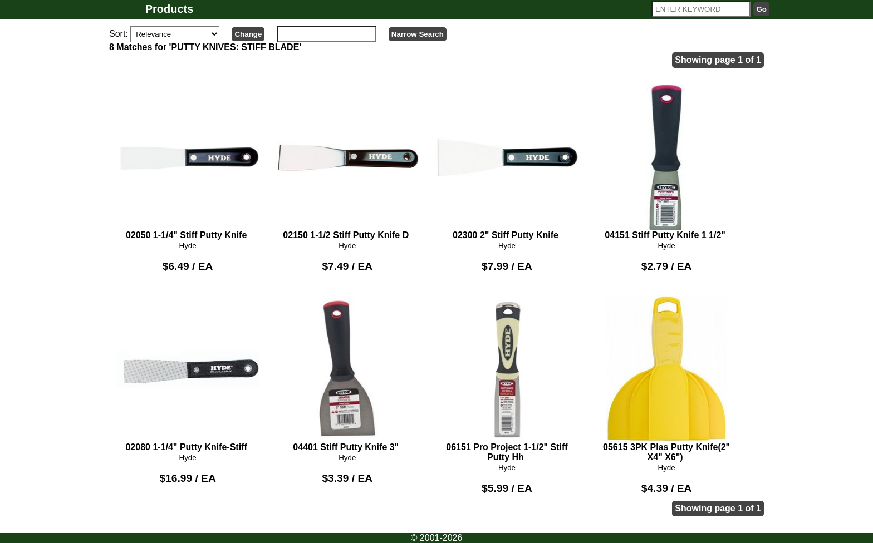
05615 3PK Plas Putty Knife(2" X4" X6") (667, 379)
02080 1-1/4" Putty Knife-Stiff (188, 374)
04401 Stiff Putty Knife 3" (347, 374)
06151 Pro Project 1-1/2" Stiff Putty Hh (507, 379)
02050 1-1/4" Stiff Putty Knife (188, 162)
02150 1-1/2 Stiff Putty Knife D (347, 162)
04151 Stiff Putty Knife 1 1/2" (667, 162)
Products (169, 9)
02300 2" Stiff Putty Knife (507, 162)
